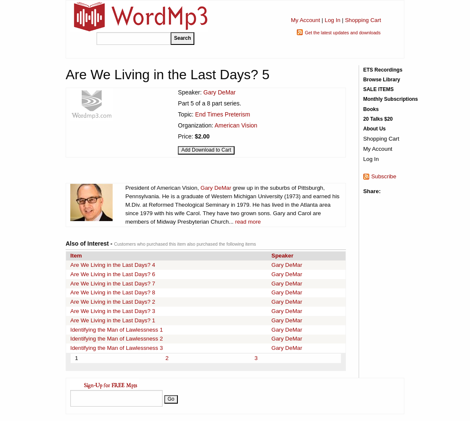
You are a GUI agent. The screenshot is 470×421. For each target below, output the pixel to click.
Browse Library (381, 80)
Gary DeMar (219, 92)
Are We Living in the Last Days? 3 (112, 311)
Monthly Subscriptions (390, 99)
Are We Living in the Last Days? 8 (112, 292)
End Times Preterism (222, 114)
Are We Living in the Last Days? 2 (112, 302)
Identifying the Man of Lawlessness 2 (116, 338)
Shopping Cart (363, 20)
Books (371, 109)
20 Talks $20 (378, 119)
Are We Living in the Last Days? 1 (112, 320)
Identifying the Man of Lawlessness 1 (116, 330)
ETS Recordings (383, 70)
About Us (374, 129)
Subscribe (383, 176)
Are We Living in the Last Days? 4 (112, 265)
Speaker (282, 255)
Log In (332, 20)
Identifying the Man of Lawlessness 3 (116, 348)
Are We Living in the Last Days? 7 (112, 283)
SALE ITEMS (378, 89)
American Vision (236, 125)
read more (248, 222)
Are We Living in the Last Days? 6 (112, 274)
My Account (305, 20)
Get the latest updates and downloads (343, 32)
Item (76, 255)
